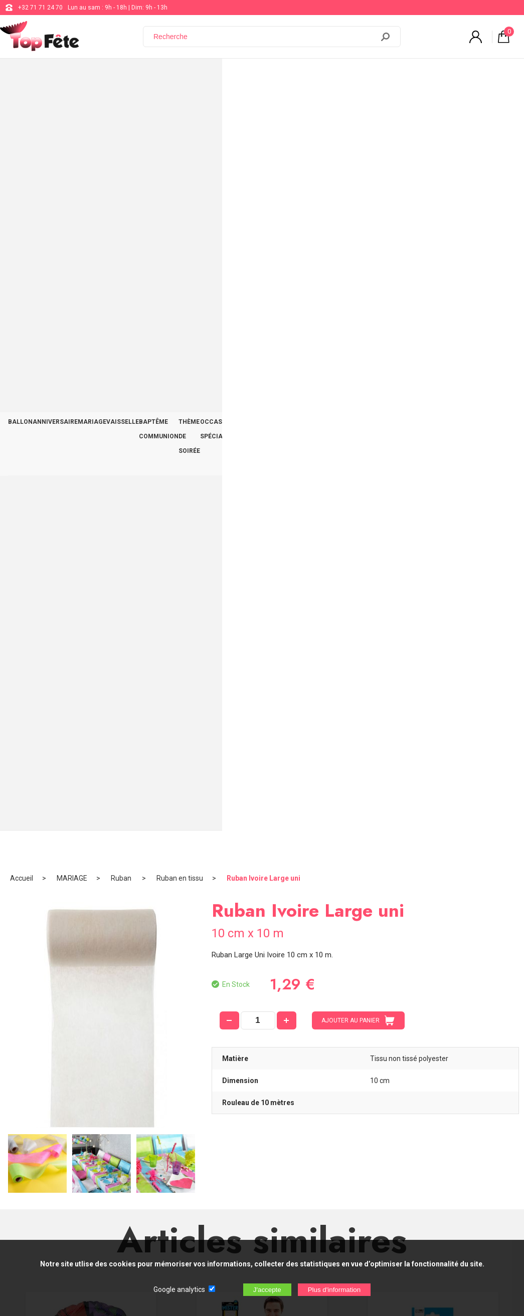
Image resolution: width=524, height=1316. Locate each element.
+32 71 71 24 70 (40, 7)
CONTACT (496, 76)
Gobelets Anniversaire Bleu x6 (433, 663)
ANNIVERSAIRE (69, 76)
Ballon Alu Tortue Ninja (91, 663)
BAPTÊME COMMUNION (216, 76)
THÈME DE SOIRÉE (287, 76)
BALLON (25, 76)
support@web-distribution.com (298, 1117)
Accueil (21, 108)
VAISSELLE (155, 76)
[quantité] (258, 250)
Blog (261, 1142)
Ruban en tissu (179, 108)
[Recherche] (264, 36)
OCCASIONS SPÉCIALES (359, 76)
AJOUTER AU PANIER (358, 250)
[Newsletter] (166, 1232)
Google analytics (179, 1289)
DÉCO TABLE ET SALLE (438, 76)
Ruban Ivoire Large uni (263, 108)
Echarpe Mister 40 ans (262, 663)
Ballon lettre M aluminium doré (262, 882)
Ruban (122, 108)
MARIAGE (115, 76)
